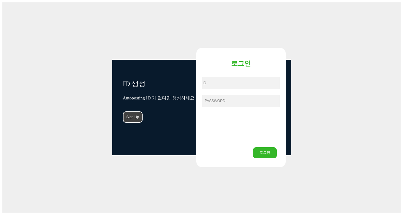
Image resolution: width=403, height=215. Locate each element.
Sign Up (132, 117)
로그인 (265, 152)
